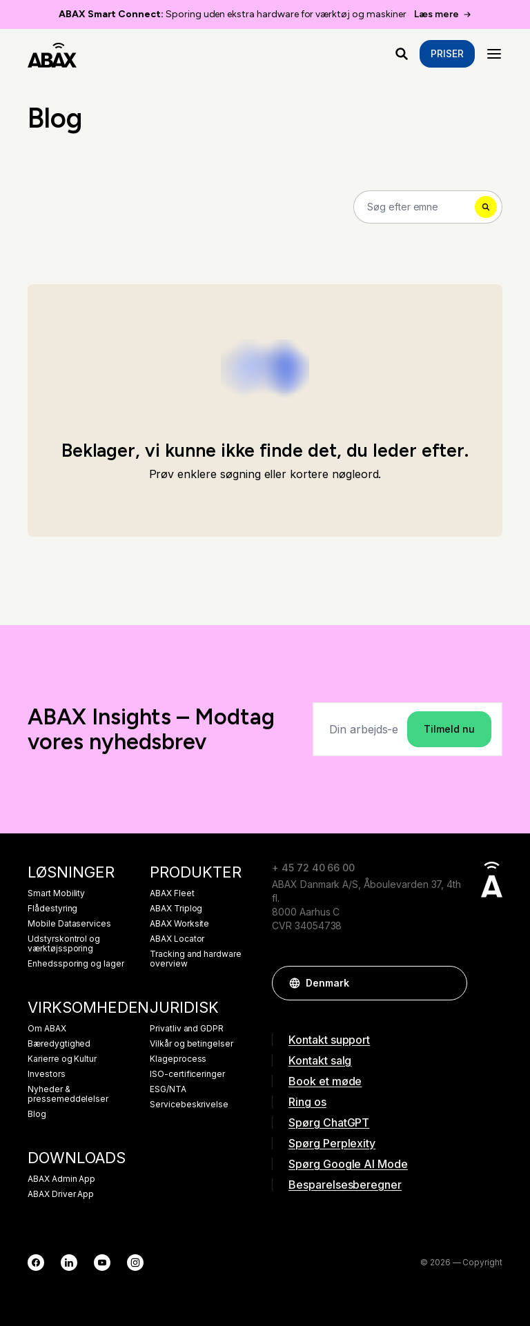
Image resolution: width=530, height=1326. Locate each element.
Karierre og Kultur (62, 1059)
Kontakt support (329, 1039)
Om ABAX (47, 1028)
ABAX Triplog (176, 908)
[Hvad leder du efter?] (401, 53)
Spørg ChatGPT (328, 1122)
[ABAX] (52, 54)
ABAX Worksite (179, 924)
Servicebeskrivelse (189, 1104)
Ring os (307, 1102)
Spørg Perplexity (331, 1143)
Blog (37, 1114)
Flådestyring (52, 908)
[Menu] (494, 54)
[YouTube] (102, 1262)
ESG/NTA (168, 1089)
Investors (47, 1074)
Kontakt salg (319, 1060)
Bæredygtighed (59, 1044)
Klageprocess (178, 1059)
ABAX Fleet (172, 893)
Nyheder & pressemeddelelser (68, 1094)
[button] (450, 983)
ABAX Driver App (61, 1194)
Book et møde (325, 1081)
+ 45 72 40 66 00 (313, 867)
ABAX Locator (177, 939)
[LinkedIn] (69, 1262)
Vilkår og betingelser (191, 1044)
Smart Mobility (56, 893)
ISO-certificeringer (187, 1074)
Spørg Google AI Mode (348, 1164)
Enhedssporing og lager (76, 964)
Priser (447, 53)
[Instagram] (135, 1262)
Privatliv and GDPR (187, 1028)
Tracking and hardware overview (196, 959)
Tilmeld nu (449, 729)
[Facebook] (36, 1262)
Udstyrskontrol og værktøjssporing (64, 943)
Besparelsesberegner (345, 1184)
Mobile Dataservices (69, 924)
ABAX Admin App (61, 1179)
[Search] (427, 207)
